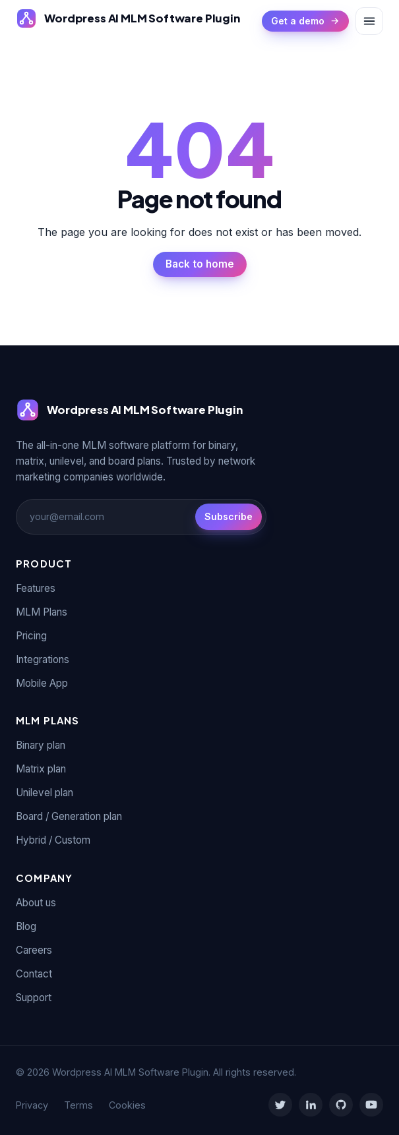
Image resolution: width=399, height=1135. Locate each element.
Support (33, 997)
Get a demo (305, 20)
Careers (34, 950)
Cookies (127, 1105)
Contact (34, 974)
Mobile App (42, 683)
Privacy (32, 1105)
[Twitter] (280, 1105)
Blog (26, 926)
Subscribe (228, 516)
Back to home (200, 264)
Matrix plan (41, 769)
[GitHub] (341, 1105)
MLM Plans (41, 612)
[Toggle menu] (369, 21)
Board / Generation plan (69, 816)
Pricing (31, 635)
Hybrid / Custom (53, 840)
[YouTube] (371, 1105)
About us (36, 902)
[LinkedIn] (310, 1105)
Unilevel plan (44, 792)
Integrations (42, 659)
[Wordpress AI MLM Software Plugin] (128, 18)
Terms (78, 1105)
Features (35, 588)
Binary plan (40, 745)
